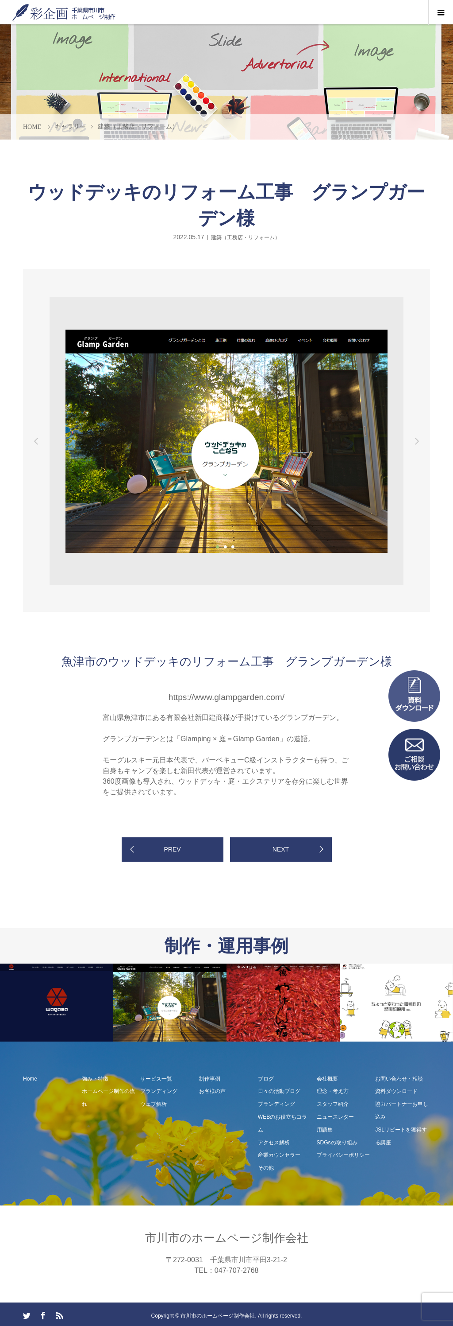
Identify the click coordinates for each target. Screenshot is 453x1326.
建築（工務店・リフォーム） (245, 237)
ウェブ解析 (153, 1104)
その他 (266, 1168)
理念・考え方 (333, 1091)
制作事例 (209, 1079)
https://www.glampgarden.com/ (226, 697)
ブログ (266, 1079)
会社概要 (327, 1079)
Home (30, 1079)
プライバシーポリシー (343, 1155)
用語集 (325, 1130)
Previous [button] (36, 441)
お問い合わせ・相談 (399, 1079)
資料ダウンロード (396, 1091)
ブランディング (158, 1091)
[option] (226, 441)
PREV (172, 849)
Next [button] (416, 441)
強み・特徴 (95, 1079)
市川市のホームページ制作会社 (226, 1237)
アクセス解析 (274, 1142)
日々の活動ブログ (279, 1091)
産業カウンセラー (279, 1155)
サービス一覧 (156, 1079)
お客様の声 (212, 1091)
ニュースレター (335, 1117)
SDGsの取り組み (337, 1142)
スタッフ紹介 (333, 1104)
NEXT (281, 849)
